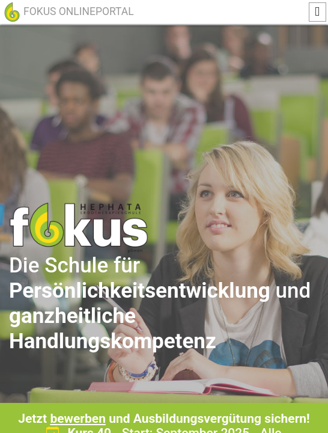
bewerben (78, 418)
